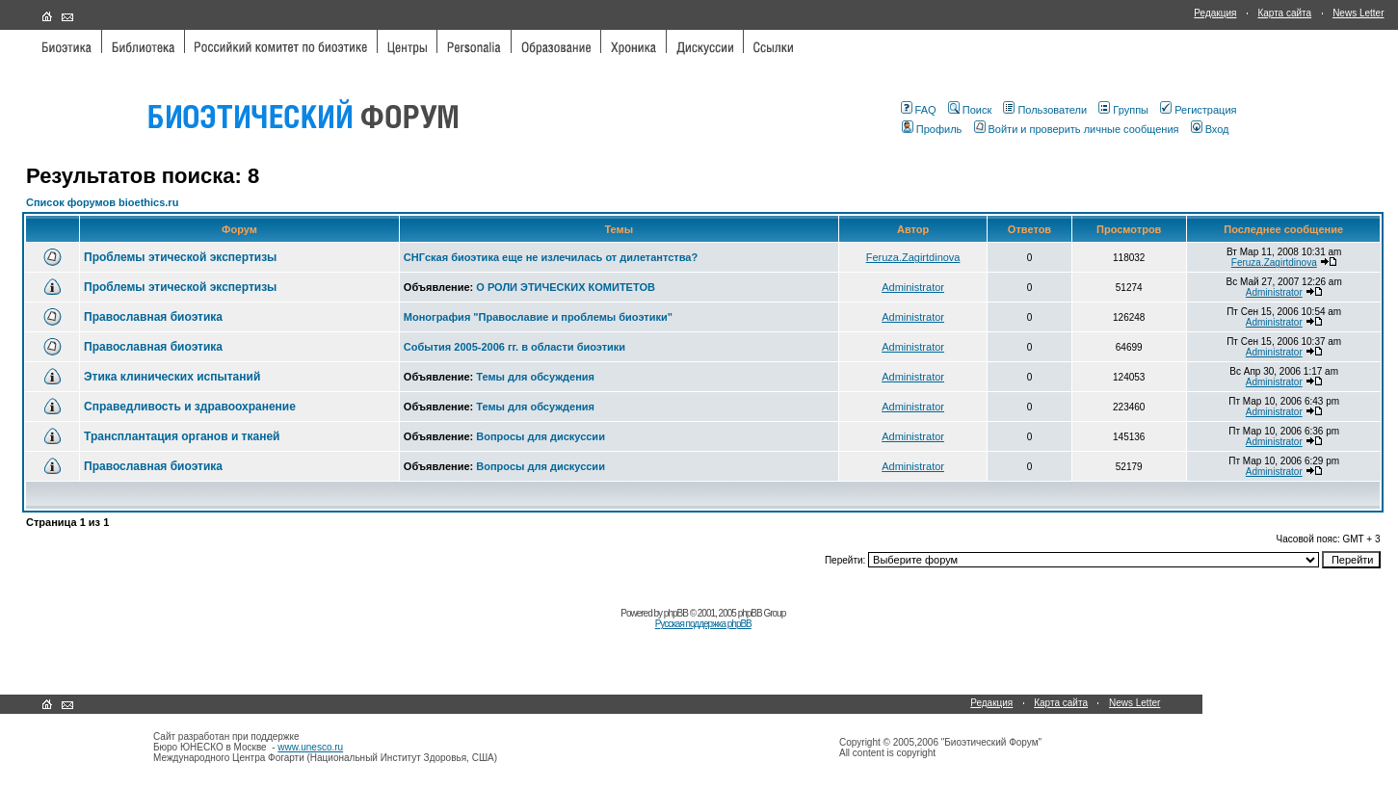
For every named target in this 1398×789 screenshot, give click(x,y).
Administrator (913, 287)
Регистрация (1198, 110)
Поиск (969, 110)
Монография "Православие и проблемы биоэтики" (538, 317)
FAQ (918, 110)
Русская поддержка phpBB (703, 623)
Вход (1210, 129)
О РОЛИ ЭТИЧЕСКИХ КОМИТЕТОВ (565, 287)
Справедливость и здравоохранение (190, 406)
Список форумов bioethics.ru (102, 202)
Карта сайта (1284, 13)
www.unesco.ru (310, 747)
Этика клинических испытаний (172, 376)
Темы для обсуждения (535, 376)
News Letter (1358, 13)
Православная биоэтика (153, 317)
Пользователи (1045, 110)
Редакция (1215, 13)
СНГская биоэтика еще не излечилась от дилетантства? (551, 257)
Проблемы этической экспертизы (180, 257)
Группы (1123, 110)
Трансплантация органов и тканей (181, 436)
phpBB (676, 613)
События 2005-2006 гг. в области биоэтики (514, 347)
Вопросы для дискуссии (540, 436)
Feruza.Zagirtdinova (913, 257)
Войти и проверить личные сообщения (1076, 129)
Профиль (932, 129)
